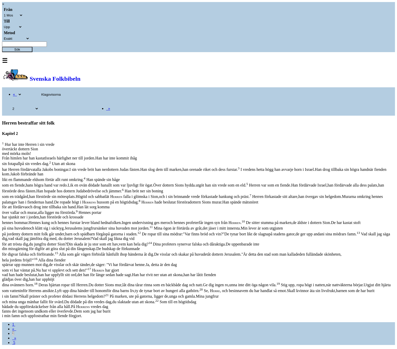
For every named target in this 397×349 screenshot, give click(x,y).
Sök (17, 49)
